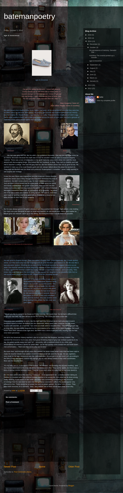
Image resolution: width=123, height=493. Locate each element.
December (94, 44)
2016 (90, 35)
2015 (90, 38)
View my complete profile (106, 100)
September (94, 65)
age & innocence (95, 61)
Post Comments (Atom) (22, 472)
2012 (90, 88)
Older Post (73, 466)
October (93, 47)
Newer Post (10, 466)
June (92, 75)
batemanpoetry (29, 16)
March (92, 78)
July (91, 71)
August (92, 68)
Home (42, 466)
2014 (90, 41)
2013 (90, 85)
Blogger (71, 486)
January (93, 81)
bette (101, 97)
